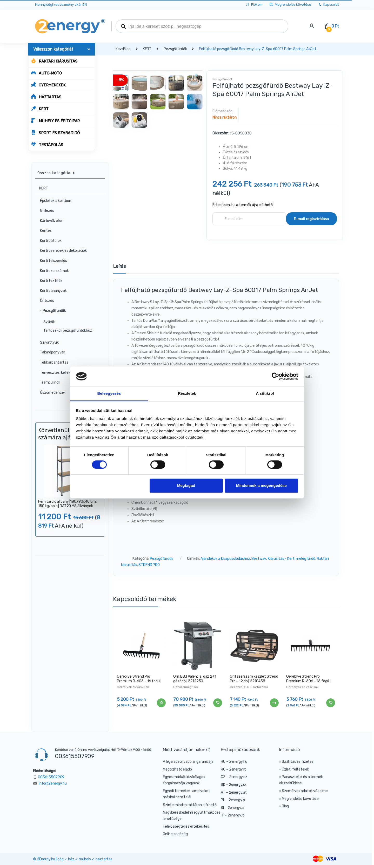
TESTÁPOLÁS (47, 144)
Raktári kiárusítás (54, 61)
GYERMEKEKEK (48, 84)
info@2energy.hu (53, 783)
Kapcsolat (328, 5)
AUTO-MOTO (46, 73)
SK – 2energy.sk (233, 784)
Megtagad (186, 485)
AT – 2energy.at (234, 792)
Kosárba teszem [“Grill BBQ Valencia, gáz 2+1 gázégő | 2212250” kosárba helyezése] (217, 702)
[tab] (119, 268)
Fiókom (253, 5)
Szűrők (49, 322)
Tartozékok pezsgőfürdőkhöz (67, 330)
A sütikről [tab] (265, 393)
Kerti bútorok (49, 241)
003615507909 (75, 756)
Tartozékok (260, 687)
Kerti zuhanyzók (51, 291)
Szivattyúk (47, 342)
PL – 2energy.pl (233, 800)
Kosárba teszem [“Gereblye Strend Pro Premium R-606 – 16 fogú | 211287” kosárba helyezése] (161, 702)
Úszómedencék (50, 392)
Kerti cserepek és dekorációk (61, 250)
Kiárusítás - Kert (281, 558)
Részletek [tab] (187, 393)
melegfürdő (305, 558)
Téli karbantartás (52, 362)
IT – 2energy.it (232, 815)
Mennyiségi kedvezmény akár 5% (61, 4)
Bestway (258, 558)
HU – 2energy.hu (234, 761)
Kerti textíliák (49, 280)
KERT (39, 108)
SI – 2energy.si (232, 808)
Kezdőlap (123, 49)
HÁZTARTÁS (46, 96)
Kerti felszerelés (51, 260)
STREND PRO (149, 565)
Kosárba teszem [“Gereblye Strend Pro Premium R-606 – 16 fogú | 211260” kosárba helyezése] (330, 702)
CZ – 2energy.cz (234, 777)
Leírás (119, 266)
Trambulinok (48, 382)
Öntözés (45, 300)
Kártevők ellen (49, 221)
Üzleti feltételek (295, 769)
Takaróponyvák (50, 352)
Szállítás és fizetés (297, 761)
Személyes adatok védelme (305, 791)
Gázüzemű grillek (185, 687)
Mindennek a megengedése (261, 485)
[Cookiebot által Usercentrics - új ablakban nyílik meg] (275, 376)
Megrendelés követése (290, 5)
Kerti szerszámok (52, 271)
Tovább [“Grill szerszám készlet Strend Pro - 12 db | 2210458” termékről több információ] (274, 702)
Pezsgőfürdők (175, 49)
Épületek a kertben (53, 201)
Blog (285, 806)
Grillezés (236, 687)
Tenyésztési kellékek (55, 372)
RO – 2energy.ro (233, 769)
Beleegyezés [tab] (109, 393)
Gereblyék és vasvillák (133, 687)
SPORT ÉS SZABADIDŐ (55, 132)
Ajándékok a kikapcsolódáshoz (225, 558)
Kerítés (44, 230)
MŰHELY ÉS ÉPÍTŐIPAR (55, 120)
